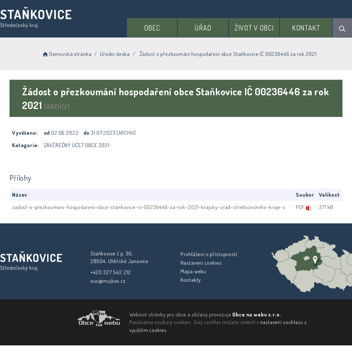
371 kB (326, 207)
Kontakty (191, 279)
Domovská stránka (66, 54)
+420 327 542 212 (110, 272)
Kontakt (306, 27)
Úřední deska (115, 54)
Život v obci (254, 27)
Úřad (203, 27)
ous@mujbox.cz (107, 280)
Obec (152, 27)
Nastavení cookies (201, 262)
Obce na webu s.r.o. (256, 314)
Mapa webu (193, 271)
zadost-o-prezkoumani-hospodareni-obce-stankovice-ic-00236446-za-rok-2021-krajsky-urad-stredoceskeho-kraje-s (149, 207)
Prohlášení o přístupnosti (209, 254)
